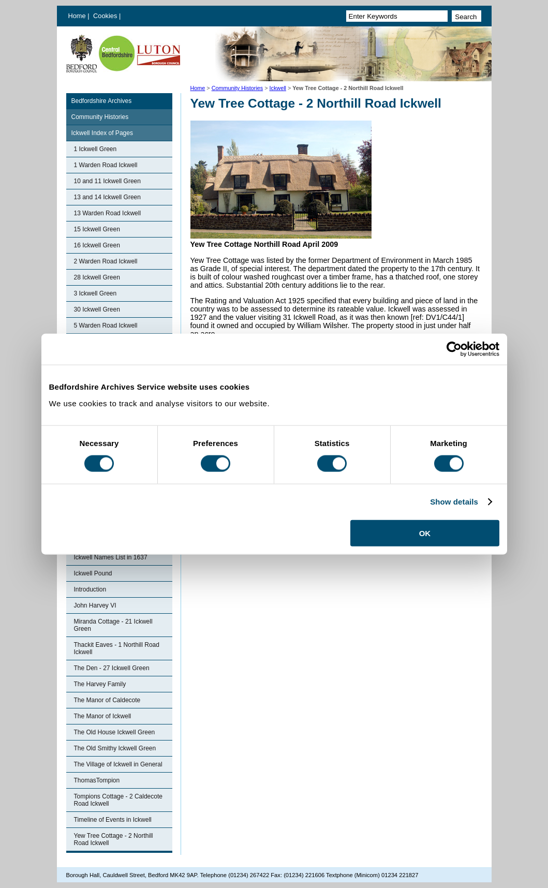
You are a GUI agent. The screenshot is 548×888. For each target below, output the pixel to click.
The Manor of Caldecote (107, 700)
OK (425, 532)
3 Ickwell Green (95, 293)
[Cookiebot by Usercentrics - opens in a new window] (454, 349)
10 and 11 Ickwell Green (107, 181)
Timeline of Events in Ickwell (113, 819)
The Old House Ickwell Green (114, 732)
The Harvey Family (100, 684)
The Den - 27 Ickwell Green (112, 668)
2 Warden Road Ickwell (106, 261)
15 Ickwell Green (97, 229)
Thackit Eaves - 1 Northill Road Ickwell (116, 648)
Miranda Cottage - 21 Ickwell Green (113, 625)
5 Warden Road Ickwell (106, 325)
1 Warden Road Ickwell (106, 165)
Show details (454, 501)
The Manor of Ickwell (102, 716)
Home (77, 16)
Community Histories (237, 88)
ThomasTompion (97, 780)
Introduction (90, 589)
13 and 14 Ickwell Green (107, 197)
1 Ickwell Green (95, 149)
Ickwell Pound (93, 573)
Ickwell (278, 88)
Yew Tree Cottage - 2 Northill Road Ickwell (113, 839)
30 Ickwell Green (97, 309)
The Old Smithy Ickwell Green (115, 748)
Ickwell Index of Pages (102, 133)
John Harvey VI (95, 605)
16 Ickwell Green (97, 245)
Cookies (106, 16)
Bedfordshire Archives (101, 101)
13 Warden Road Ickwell (107, 213)
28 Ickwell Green (97, 277)
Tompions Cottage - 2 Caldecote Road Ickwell (118, 800)
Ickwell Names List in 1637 (110, 557)
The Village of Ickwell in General (118, 764)
